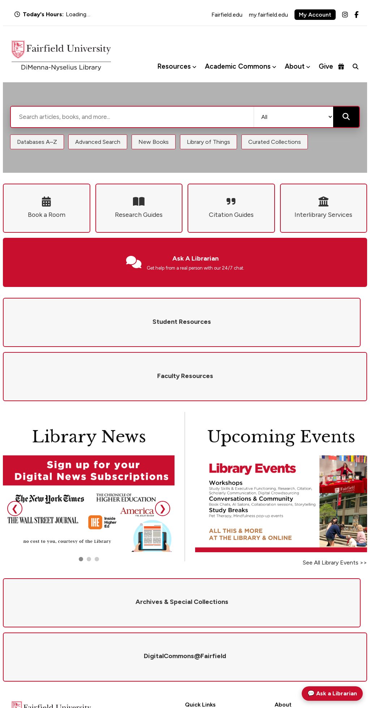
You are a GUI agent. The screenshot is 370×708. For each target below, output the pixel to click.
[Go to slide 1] (81, 505)
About (295, 66)
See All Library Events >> (335, 508)
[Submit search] (346, 117)
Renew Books (200, 625)
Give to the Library (296, 625)
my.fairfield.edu (268, 14)
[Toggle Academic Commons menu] (274, 66)
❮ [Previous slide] (14, 454)
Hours (192, 607)
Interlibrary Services (207, 635)
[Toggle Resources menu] (194, 66)
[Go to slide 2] (89, 505)
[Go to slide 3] (97, 505)
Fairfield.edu (226, 14)
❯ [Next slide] (162, 454)
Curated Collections (274, 141)
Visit (280, 635)
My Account (315, 14)
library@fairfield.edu (103, 656)
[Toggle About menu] (308, 66)
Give (331, 66)
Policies (283, 616)
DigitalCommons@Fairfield (216, 645)
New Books (153, 141)
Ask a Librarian (202, 616)
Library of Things (208, 141)
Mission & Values (294, 607)
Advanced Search (97, 141)
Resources (174, 66)
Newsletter (287, 645)
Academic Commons (238, 66)
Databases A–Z (37, 141)
